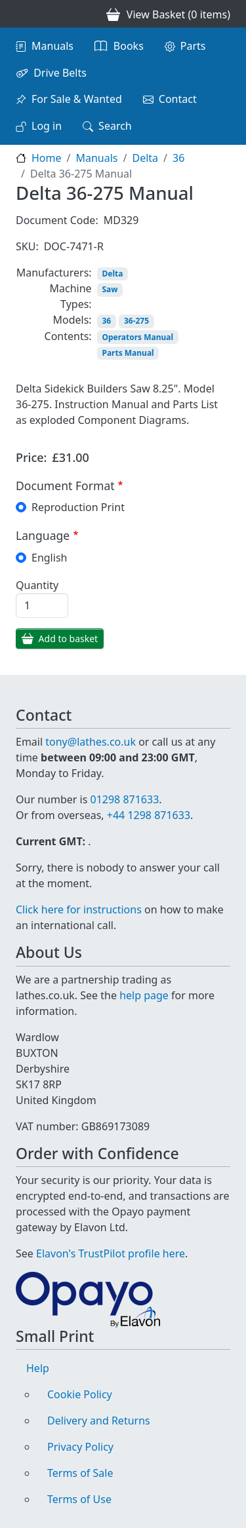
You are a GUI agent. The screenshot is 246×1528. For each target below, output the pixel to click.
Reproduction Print (78, 507)
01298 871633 (124, 799)
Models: (72, 320)
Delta (145, 158)
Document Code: (57, 220)
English (49, 557)
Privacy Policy (80, 1447)
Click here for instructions (79, 909)
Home (46, 158)
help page (144, 995)
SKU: (27, 246)
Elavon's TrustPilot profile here (110, 1253)
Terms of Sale (80, 1473)
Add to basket (68, 638)
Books (128, 46)
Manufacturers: (54, 272)
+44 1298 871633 (148, 815)
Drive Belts (60, 73)
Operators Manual (137, 337)
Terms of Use (79, 1499)
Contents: (68, 336)
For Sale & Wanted (76, 99)
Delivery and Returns (98, 1420)
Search (115, 126)
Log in (46, 126)
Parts (193, 46)
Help (37, 1368)
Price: (31, 457)
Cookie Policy (79, 1394)
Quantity (37, 585)
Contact (178, 99)
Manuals (52, 46)
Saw (109, 289)
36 (178, 158)
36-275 (136, 320)
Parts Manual (128, 352)
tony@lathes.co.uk (90, 742)
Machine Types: (71, 296)
